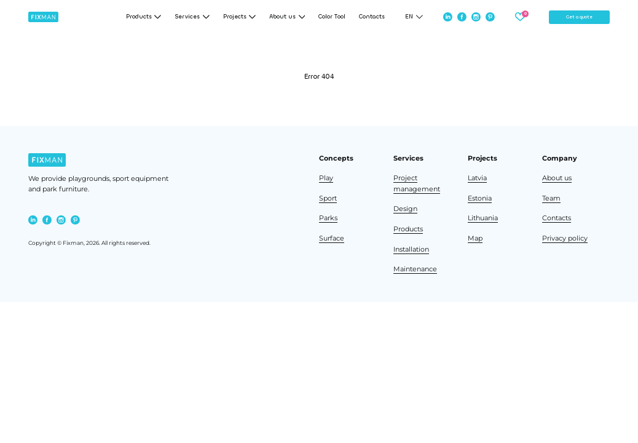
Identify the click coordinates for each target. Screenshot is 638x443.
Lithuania (483, 218)
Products (408, 229)
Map (475, 238)
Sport (328, 198)
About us (557, 178)
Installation (411, 249)
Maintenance (415, 269)
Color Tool (331, 17)
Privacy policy (565, 238)
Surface (331, 238)
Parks (328, 218)
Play (326, 178)
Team (551, 198)
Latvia (477, 178)
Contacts (372, 17)
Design (405, 209)
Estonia (480, 198)
